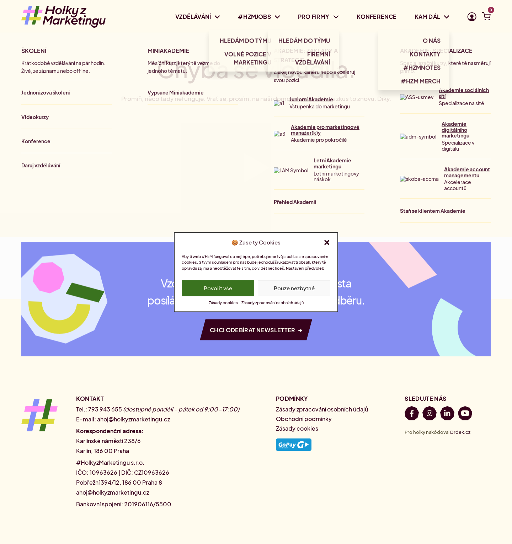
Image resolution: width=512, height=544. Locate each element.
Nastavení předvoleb (305, 268)
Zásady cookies (223, 302)
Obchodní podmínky (304, 418)
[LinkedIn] (447, 414)
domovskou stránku (301, 98)
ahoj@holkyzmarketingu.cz (133, 419)
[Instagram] (429, 414)
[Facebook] (412, 414)
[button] (326, 242)
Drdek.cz (460, 432)
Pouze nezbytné (294, 288)
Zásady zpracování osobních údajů (272, 302)
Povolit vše (218, 288)
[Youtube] (465, 414)
